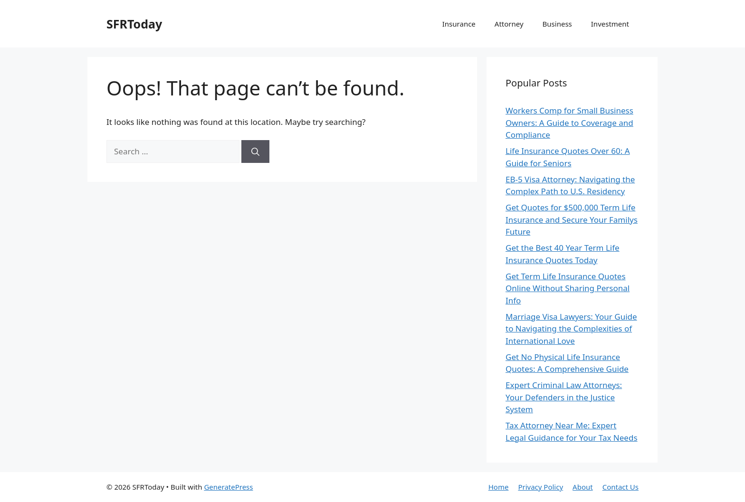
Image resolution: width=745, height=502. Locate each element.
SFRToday (134, 24)
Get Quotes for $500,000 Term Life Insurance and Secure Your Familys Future (572, 219)
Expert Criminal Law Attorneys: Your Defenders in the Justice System (564, 397)
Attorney (509, 23)
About (583, 487)
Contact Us (620, 487)
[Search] (255, 151)
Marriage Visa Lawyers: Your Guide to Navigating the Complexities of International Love (571, 328)
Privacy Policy (540, 487)
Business (557, 23)
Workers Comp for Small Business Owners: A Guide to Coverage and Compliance (569, 122)
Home (498, 487)
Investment (610, 23)
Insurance (459, 23)
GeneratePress (228, 487)
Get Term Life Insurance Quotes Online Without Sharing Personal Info (568, 288)
